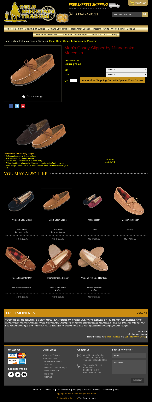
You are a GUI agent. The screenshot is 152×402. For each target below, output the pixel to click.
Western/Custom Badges (75, 34)
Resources (107, 389)
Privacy (96, 389)
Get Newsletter (63, 389)
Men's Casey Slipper (58, 220)
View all (142, 313)
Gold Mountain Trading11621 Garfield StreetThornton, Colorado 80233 (95, 357)
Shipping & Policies (81, 389)
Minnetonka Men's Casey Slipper (19, 154)
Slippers (42, 41)
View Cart (138, 3)
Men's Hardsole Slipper (58, 278)
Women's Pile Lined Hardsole (94, 278)
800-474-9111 (86, 14)
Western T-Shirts (101, 28)
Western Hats (118, 28)
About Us (37, 389)
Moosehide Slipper (130, 220)
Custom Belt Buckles (35, 28)
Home (8, 28)
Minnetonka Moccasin (47, 34)
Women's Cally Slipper (22, 220)
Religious (48, 374)
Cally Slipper (94, 220)
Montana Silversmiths (58, 28)
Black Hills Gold (99, 34)
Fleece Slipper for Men (22, 278)
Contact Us (49, 389)
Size (66, 70)
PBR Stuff (18, 28)
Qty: (66, 80)
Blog (114, 34)
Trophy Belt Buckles (80, 28)
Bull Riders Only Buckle (135, 337)
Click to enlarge (35, 96)
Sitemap (48, 377)
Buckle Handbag (112, 337)
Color (66, 74)
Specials (131, 28)
